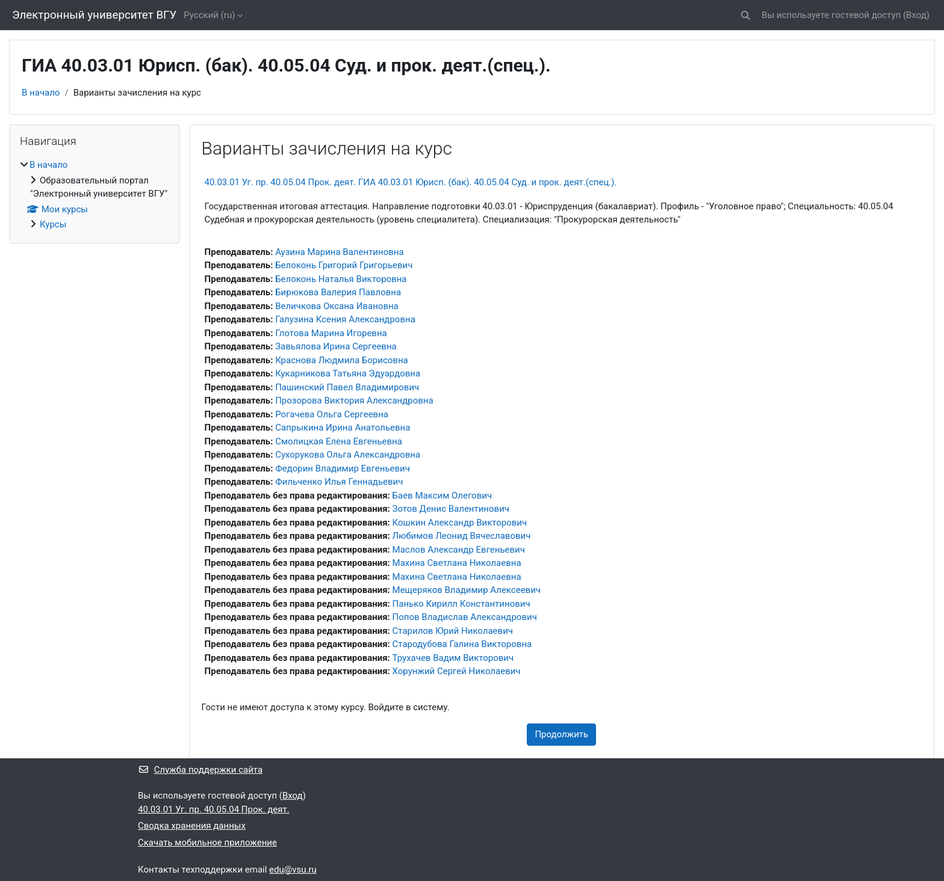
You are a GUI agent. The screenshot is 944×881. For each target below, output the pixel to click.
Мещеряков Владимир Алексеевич (467, 590)
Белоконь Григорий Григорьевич (343, 265)
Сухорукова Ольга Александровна (347, 454)
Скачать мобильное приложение (207, 842)
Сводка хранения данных (192, 825)
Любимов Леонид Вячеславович (462, 535)
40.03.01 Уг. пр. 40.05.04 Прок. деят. (214, 809)
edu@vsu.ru (293, 869)
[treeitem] (94, 195)
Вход (916, 15)
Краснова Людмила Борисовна (341, 360)
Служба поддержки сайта (200, 769)
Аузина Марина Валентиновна (339, 252)
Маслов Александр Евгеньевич (459, 549)
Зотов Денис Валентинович (451, 508)
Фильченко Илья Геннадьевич (339, 481)
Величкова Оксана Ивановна (337, 306)
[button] (745, 15)
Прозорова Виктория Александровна (354, 400)
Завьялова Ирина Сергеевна (336, 346)
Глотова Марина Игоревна (331, 333)
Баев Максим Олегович (442, 495)
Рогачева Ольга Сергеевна (331, 414)
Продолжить (561, 734)
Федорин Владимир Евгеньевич (342, 468)
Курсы (53, 224)
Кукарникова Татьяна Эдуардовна (347, 373)
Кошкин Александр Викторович (460, 522)
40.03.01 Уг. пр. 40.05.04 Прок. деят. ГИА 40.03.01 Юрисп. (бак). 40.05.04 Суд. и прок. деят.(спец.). (411, 182)
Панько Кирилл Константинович (461, 603)
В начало (41, 92)
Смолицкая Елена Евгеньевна (338, 441)
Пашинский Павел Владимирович (347, 387)
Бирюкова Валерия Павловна (338, 292)
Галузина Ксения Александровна (345, 319)
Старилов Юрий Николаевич (453, 630)
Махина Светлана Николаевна (457, 562)
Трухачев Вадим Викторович (453, 657)
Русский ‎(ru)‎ (209, 15)
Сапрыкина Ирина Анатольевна (342, 427)
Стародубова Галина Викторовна (462, 644)
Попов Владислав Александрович (465, 617)
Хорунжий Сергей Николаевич (457, 671)
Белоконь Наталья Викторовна (340, 279)
